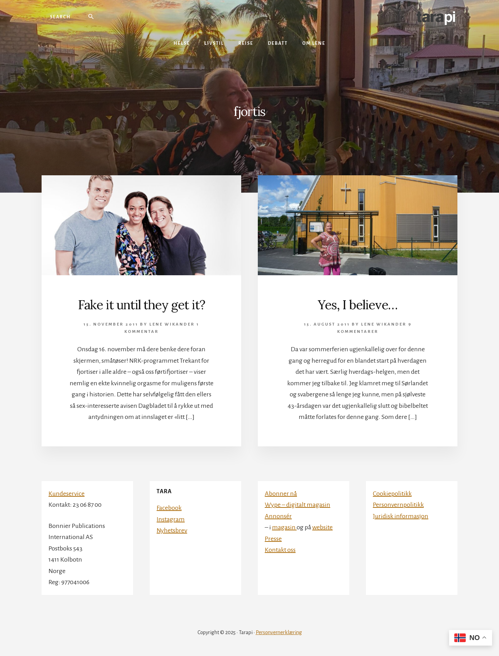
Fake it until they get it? (141, 305)
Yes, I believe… (357, 305)
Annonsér (278, 516)
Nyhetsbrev (172, 530)
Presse (273, 538)
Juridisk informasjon (400, 516)
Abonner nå (281, 493)
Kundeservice (67, 493)
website (322, 527)
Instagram (171, 519)
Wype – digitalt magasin (297, 504)
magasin (284, 527)
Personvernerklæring (279, 632)
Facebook (169, 507)
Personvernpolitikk (398, 504)
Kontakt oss (280, 549)
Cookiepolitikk (392, 493)
